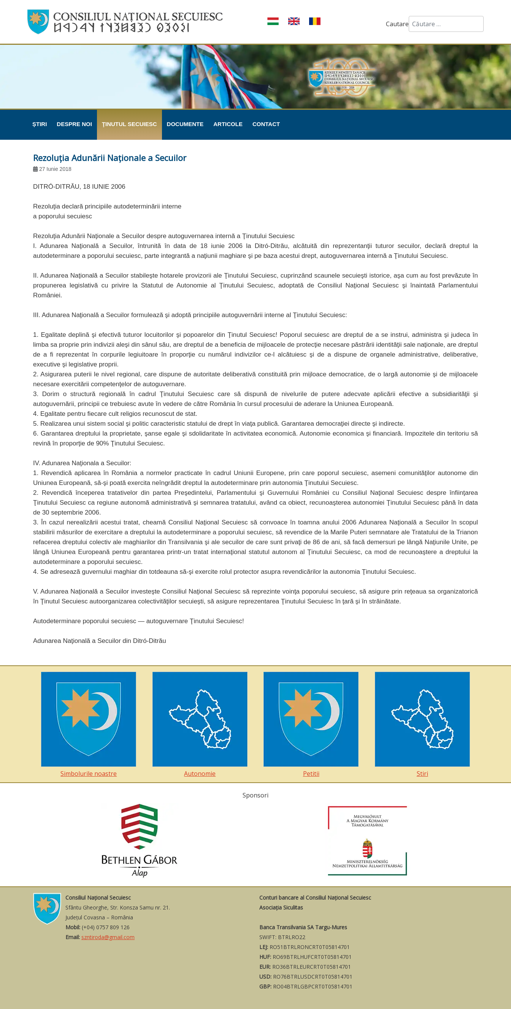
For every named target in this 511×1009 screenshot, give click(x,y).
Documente (185, 124)
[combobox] (446, 24)
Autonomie (200, 725)
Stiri (422, 725)
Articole (228, 124)
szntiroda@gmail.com (108, 937)
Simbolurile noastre (88, 725)
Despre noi (74, 124)
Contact (266, 124)
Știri (39, 124)
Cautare (397, 24)
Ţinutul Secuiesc (129, 124)
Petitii (311, 725)
